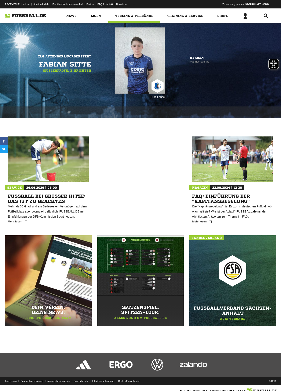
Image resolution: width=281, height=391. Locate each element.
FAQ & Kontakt (105, 4)
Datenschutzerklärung (32, 381)
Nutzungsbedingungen (58, 381)
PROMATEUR (12, 4)
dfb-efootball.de (41, 4)
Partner (90, 4)
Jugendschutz (81, 381)
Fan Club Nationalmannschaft (67, 4)
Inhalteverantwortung (103, 381)
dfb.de (26, 4)
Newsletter (121, 4)
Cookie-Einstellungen (129, 381)
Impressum (11, 381)
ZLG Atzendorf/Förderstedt (64, 56)
